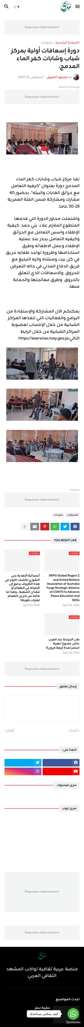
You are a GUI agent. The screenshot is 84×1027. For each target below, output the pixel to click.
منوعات (46, 43)
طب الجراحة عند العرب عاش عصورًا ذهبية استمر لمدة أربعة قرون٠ (63, 644)
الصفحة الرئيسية (67, 43)
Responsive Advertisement (42, 27)
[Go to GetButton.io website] (73, 1022)
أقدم (10, 731)
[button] (78, 6)
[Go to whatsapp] (73, 1013)
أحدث (73, 731)
